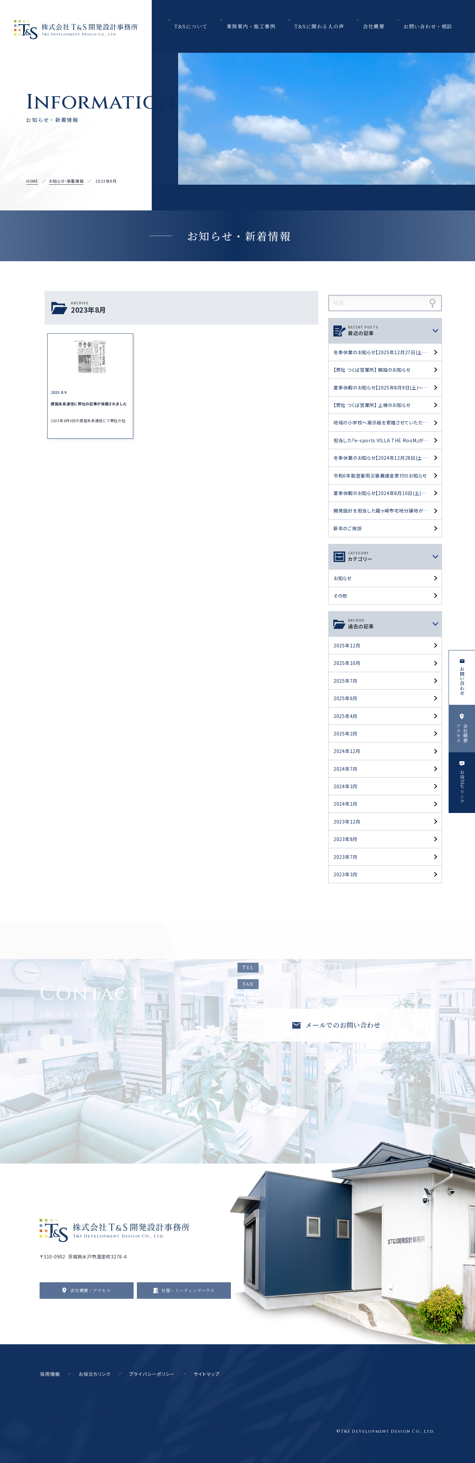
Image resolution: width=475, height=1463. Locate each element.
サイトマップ (207, 1374)
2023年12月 (347, 821)
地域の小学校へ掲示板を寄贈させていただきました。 (387, 422)
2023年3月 (345, 874)
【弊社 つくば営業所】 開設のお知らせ (371, 369)
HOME (32, 181)
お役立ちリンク (95, 1374)
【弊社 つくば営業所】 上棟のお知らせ (371, 405)
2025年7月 (345, 680)
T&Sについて (191, 26)
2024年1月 (345, 803)
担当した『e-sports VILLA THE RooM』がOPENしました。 (387, 440)
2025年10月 (347, 663)
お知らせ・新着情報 (66, 181)
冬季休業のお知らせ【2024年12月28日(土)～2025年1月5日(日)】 (387, 457)
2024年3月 (345, 786)
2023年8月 (345, 839)
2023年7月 (345, 857)
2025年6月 (345, 698)
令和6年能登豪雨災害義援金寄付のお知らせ (380, 475)
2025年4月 (345, 716)
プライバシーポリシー (152, 1374)
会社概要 (374, 26)
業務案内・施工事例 (251, 26)
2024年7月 (345, 768)
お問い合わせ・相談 (428, 26)
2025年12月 (347, 645)
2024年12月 (347, 751)
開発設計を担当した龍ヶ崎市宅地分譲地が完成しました (387, 510)
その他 (340, 595)
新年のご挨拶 (347, 528)
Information (83, 107)
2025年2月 (345, 733)
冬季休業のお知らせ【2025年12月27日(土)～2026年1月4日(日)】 (387, 352)
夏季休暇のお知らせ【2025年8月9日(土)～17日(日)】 (387, 387)
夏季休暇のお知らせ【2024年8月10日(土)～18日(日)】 (387, 493)
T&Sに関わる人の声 (319, 26)
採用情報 (50, 1374)
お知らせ (342, 578)
